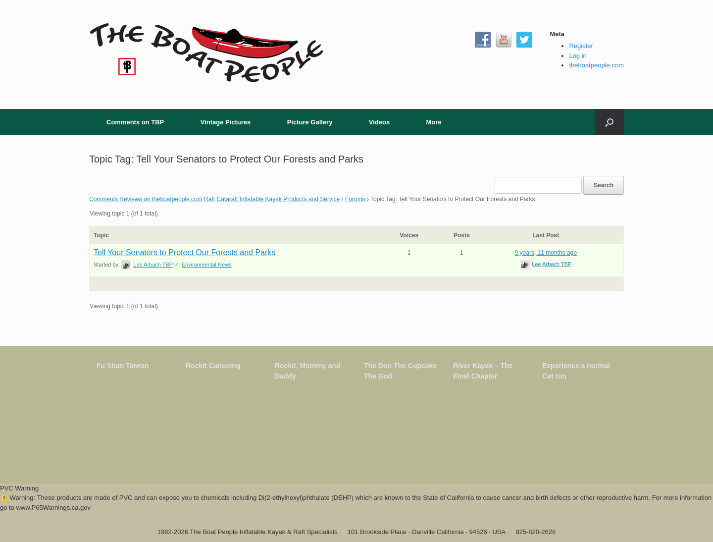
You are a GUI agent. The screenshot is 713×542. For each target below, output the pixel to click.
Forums (355, 199)
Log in (577, 55)
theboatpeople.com (596, 65)
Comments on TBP (135, 122)
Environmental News (207, 265)
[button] (609, 122)
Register (581, 46)
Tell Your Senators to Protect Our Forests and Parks (184, 252)
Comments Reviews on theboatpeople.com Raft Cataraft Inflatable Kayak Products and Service (214, 199)
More (433, 122)
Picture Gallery (310, 122)
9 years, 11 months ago (546, 252)
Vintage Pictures (226, 122)
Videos (379, 122)
